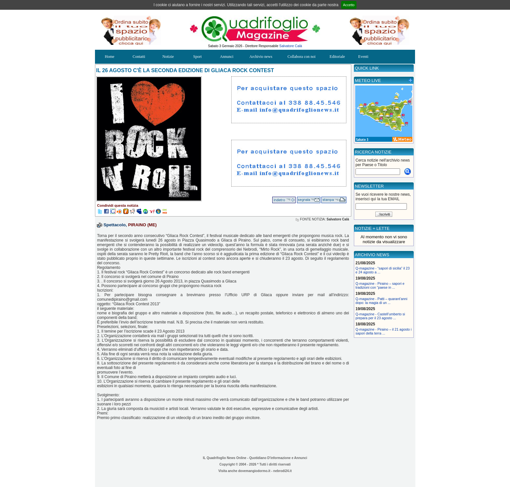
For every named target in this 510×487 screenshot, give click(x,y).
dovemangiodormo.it (254, 471)
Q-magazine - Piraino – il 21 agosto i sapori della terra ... (383, 331)
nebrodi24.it (282, 471)
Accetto (349, 5)
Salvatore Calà (290, 46)
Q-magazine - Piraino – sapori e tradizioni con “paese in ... (380, 285)
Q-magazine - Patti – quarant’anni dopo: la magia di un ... (381, 301)
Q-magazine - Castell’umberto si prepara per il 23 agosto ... (380, 316)
